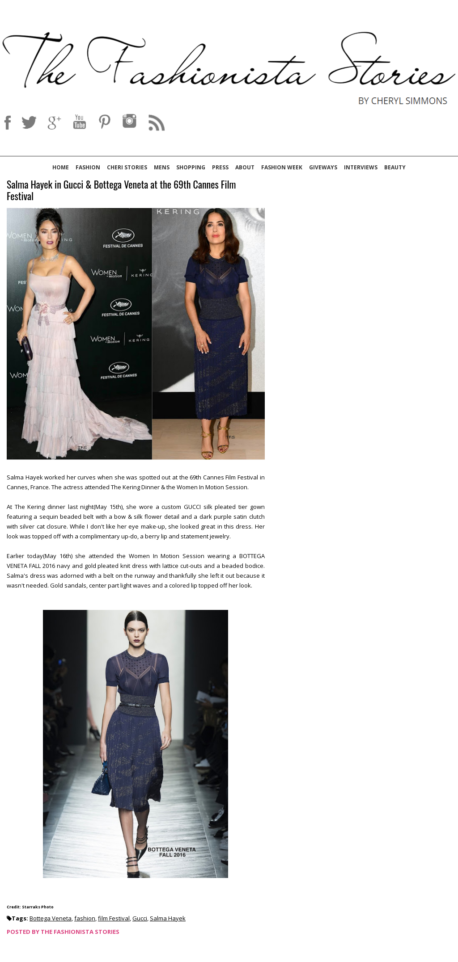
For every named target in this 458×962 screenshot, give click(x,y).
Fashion (88, 167)
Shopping (190, 167)
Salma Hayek (168, 918)
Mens (162, 167)
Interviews (360, 167)
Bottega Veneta (51, 918)
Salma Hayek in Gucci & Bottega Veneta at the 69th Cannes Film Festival (121, 190)
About (244, 167)
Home (60, 167)
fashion (84, 918)
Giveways (323, 167)
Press (220, 167)
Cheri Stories (127, 167)
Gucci (139, 918)
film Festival (114, 918)
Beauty (395, 167)
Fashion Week (281, 167)
